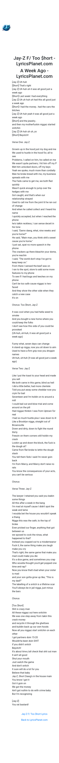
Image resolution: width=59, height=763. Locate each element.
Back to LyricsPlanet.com (34, 719)
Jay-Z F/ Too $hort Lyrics (34, 714)
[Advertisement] (29, 27)
